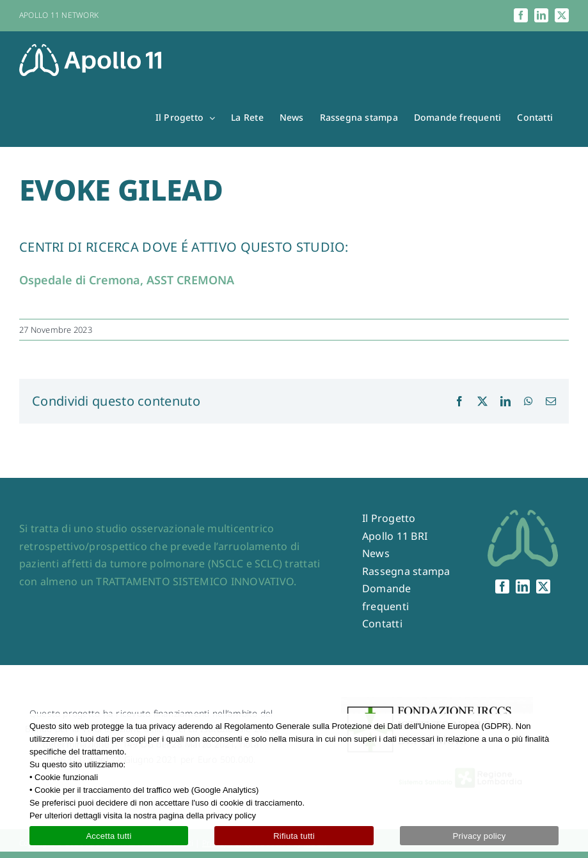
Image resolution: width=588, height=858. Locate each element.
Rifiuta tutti (294, 836)
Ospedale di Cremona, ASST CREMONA (126, 279)
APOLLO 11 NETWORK (59, 15)
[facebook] (502, 586)
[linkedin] (523, 586)
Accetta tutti (108, 836)
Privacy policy (479, 836)
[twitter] (543, 586)
